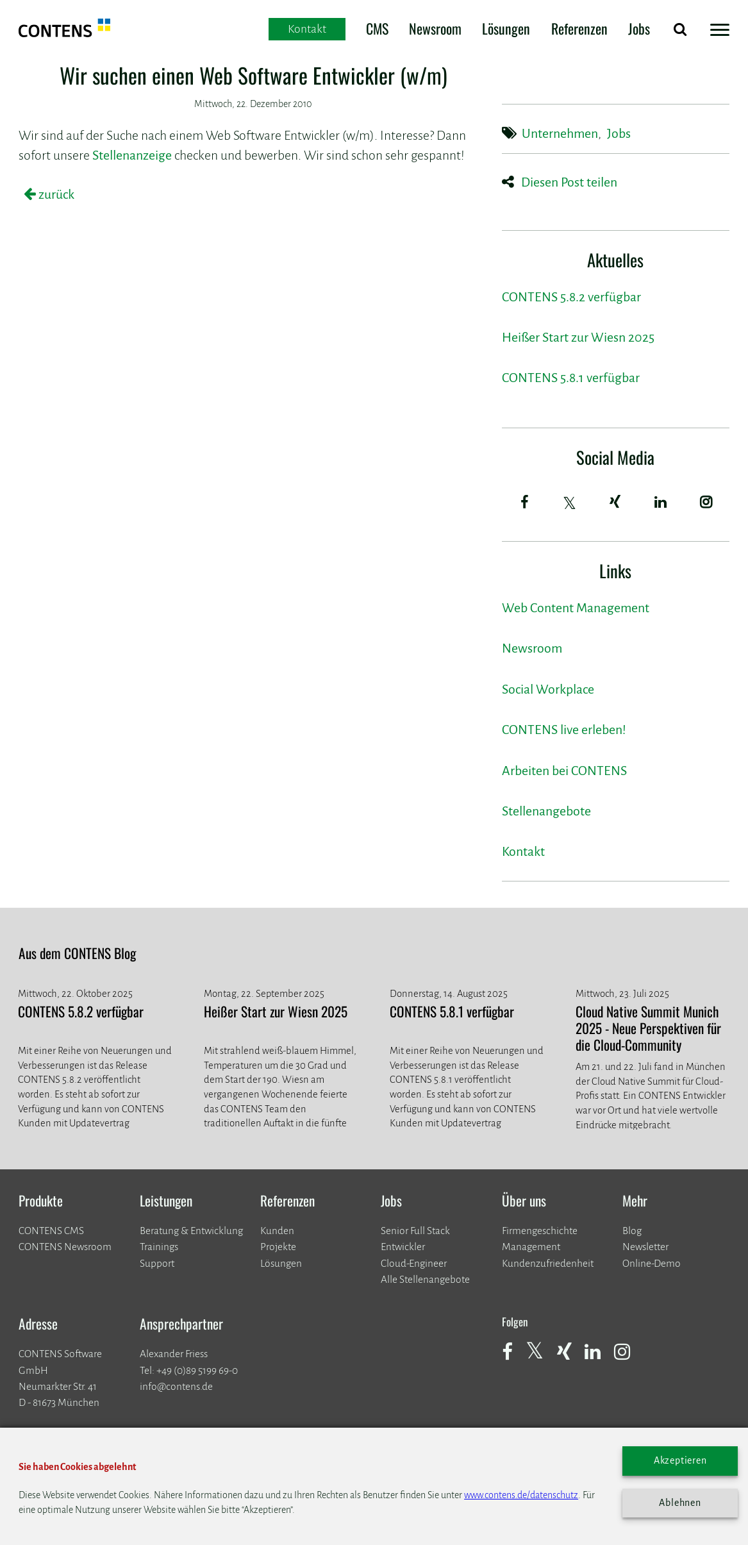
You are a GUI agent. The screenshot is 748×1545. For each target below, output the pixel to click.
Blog (632, 1230)
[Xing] (615, 501)
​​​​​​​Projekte (278, 1246)
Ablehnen (680, 1503)
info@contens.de (176, 1386)
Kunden (277, 1230)
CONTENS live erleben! (564, 730)
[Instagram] (706, 501)
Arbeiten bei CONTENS (564, 771)
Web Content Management (575, 608)
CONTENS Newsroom (65, 1246)
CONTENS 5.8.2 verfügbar (571, 297)
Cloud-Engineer (414, 1263)
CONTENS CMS (51, 1230)
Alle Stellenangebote (425, 1279)
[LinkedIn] (660, 501)
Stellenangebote (546, 811)
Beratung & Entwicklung (191, 1230)
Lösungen (506, 28)
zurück (55, 194)
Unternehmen (560, 133)
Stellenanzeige (132, 155)
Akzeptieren (680, 1460)
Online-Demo (651, 1263)
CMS (377, 28)
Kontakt (523, 851)
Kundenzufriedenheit (548, 1263)
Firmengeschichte (540, 1230)
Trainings (159, 1246)
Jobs (639, 28)
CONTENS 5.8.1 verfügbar (571, 378)
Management (531, 1246)
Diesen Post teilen (569, 182)
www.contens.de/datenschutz (521, 1495)
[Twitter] (570, 503)
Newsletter (645, 1246)
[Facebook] (524, 501)
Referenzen (579, 28)
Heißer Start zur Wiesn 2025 (578, 337)
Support (157, 1263)
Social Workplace (548, 689)
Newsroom (435, 28)
